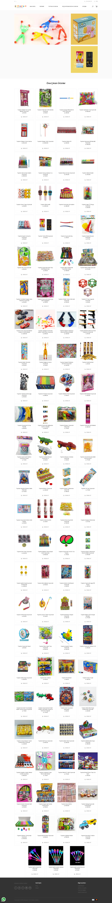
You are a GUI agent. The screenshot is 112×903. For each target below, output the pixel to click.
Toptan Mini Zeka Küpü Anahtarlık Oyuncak (88, 708)
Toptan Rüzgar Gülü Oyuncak (45, 141)
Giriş (96, 1)
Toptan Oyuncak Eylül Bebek (88, 425)
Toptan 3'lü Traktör (45, 678)
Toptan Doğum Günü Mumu (24, 141)
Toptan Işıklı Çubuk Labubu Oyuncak (56, 867)
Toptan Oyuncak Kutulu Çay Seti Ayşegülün (45, 299)
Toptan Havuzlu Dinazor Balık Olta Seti (24, 489)
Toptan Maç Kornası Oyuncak (66, 173)
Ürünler (42, 6)
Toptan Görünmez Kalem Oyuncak (24, 173)
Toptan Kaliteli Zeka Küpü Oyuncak (88, 741)
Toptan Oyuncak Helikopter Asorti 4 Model (45, 426)
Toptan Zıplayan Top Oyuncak (88, 110)
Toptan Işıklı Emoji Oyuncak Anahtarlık (24, 583)
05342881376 (88, 1)
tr (14, 1)
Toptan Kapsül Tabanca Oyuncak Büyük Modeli (66, 331)
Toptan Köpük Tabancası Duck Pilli (83, 33)
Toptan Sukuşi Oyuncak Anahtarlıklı (87, 804)
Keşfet (77, 38)
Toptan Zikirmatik (45, 204)
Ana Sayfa (32, 6)
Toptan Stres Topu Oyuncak (24, 204)
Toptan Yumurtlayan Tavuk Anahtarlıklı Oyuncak (24, 741)
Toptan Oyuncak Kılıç (66, 236)
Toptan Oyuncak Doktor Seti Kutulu (24, 520)
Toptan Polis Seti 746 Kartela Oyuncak (45, 110)
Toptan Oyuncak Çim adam (66, 204)
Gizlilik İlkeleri (81, 886)
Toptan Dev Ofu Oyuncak (24, 267)
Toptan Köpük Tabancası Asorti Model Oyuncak (88, 552)
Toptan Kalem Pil (66, 141)
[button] (93, 6)
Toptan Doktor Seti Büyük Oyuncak (67, 583)
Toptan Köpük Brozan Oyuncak (88, 236)
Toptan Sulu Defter (66, 804)
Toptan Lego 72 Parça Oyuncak (88, 205)
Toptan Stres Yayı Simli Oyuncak (66, 520)
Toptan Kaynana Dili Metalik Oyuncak (88, 142)
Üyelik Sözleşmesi (82, 892)
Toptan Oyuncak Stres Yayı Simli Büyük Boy (45, 268)
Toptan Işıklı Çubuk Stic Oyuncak (34, 867)
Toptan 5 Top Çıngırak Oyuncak (88, 299)
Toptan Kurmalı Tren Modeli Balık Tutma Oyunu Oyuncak (24, 708)
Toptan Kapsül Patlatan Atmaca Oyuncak (66, 363)
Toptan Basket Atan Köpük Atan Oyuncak (45, 552)
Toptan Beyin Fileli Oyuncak (87, 267)
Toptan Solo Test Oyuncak (24, 551)
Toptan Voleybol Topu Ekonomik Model (45, 773)
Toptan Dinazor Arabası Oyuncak (66, 457)
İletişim (84, 6)
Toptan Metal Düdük (87, 173)
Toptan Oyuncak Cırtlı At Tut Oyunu (67, 552)
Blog (37, 886)
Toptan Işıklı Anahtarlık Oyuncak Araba (66, 268)
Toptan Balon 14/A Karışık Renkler (88, 615)
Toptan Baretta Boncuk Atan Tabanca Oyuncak (88, 331)
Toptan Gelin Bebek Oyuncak (88, 394)
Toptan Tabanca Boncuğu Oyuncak (24, 394)
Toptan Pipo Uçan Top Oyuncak (45, 647)
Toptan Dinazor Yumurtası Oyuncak (24, 836)
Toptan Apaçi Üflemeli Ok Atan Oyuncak (67, 110)
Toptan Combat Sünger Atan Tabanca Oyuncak (24, 299)
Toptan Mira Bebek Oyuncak (45, 583)
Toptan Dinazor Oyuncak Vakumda (66, 426)
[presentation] (17, 29)
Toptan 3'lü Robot (66, 678)
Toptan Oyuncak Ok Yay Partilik (24, 426)
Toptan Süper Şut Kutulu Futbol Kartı (45, 804)
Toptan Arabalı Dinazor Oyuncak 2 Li (45, 457)
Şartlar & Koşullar (82, 888)
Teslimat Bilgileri (82, 890)
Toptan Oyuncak (53, 6)
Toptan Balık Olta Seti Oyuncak (24, 363)
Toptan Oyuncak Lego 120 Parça (88, 583)
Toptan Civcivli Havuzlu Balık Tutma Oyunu (88, 457)
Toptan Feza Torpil (88, 678)
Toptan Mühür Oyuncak (45, 488)
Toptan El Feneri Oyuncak (45, 394)
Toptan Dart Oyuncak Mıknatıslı (67, 708)
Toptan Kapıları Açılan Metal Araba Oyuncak (24, 773)
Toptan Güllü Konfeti (45, 520)
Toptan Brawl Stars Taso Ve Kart (88, 773)
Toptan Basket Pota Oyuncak (66, 394)
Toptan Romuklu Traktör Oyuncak (88, 836)
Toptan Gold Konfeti (87, 362)
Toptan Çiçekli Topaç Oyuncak (66, 647)
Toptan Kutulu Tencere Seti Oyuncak (24, 804)
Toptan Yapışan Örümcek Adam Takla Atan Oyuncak (45, 331)
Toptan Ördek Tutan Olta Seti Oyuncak (66, 299)
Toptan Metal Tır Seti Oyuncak (66, 772)
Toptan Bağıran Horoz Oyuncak (45, 363)
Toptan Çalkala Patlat (66, 835)
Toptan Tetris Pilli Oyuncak (81, 62)
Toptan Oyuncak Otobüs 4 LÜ (88, 646)
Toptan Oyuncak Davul (24, 646)
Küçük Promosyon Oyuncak (70, 6)
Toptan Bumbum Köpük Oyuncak (66, 615)
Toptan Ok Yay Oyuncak (87, 488)
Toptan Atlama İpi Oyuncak (24, 615)
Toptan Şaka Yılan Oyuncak (66, 741)
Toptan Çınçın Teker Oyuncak (45, 615)
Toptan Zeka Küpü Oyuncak (24, 678)
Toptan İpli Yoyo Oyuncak (45, 741)
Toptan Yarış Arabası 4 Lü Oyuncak (45, 173)
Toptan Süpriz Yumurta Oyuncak (24, 236)
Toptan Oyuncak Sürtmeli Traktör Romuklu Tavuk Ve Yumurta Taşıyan (45, 709)
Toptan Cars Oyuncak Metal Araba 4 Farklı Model (24, 331)
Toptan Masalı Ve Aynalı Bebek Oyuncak (24, 110)
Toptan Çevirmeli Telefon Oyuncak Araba (24, 457)
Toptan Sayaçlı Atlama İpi (88, 520)
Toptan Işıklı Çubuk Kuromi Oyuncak (77, 867)
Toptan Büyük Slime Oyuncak (45, 835)
